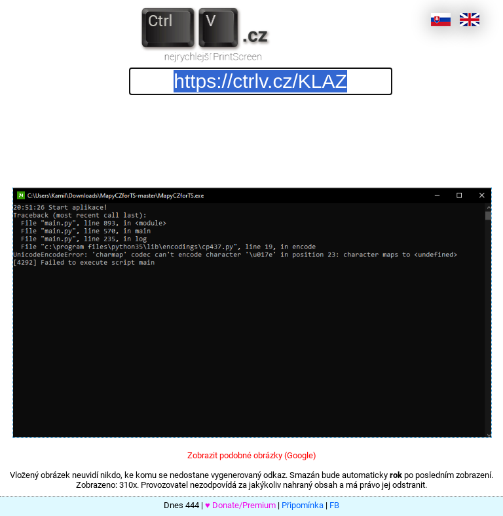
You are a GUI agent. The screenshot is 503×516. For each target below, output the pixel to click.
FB (334, 505)
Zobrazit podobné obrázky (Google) (251, 455)
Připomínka (303, 505)
